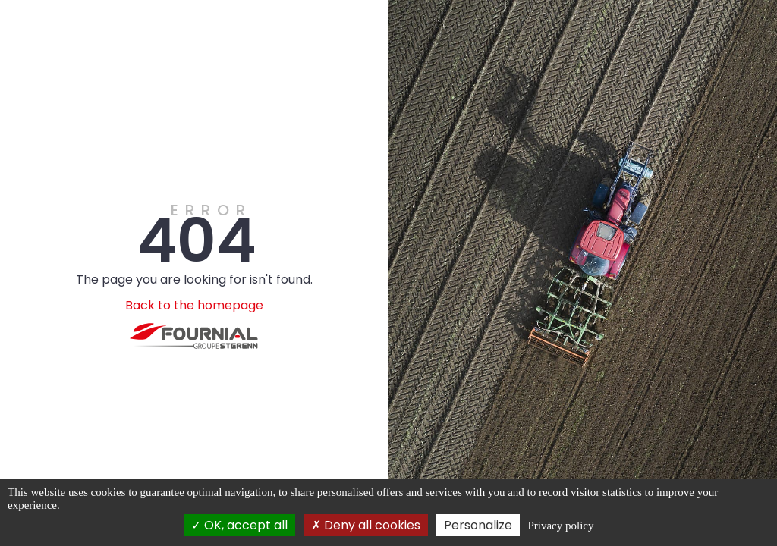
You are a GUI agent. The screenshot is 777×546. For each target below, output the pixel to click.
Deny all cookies (365, 525)
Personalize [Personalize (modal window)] (478, 525)
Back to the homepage (194, 305)
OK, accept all (239, 525)
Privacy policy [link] (560, 525)
